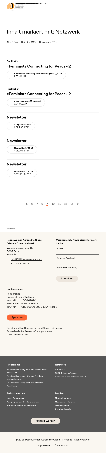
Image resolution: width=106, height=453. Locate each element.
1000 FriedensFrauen (66, 373)
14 (78, 203)
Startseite (11, 228)
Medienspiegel (62, 405)
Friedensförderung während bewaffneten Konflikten (27, 371)
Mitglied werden (45, 420)
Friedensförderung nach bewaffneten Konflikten (25, 384)
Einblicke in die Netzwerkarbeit (70, 376)
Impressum (43, 445)
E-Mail (60, 249)
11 (59, 203)
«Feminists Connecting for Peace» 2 (39, 66)
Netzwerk (60, 369)
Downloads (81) (47, 42)
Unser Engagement (16, 398)
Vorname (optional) (66, 258)
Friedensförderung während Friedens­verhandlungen (25, 377)
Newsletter (17, 117)
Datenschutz (61, 445)
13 (71, 203)
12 (65, 203)
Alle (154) (12, 42)
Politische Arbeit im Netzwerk (21, 405)
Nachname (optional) (67, 267)
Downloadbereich (63, 409)
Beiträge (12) (28, 42)
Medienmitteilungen (65, 402)
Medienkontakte (63, 398)
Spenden (17, 317)
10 (53, 203)
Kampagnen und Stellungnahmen (23, 402)
